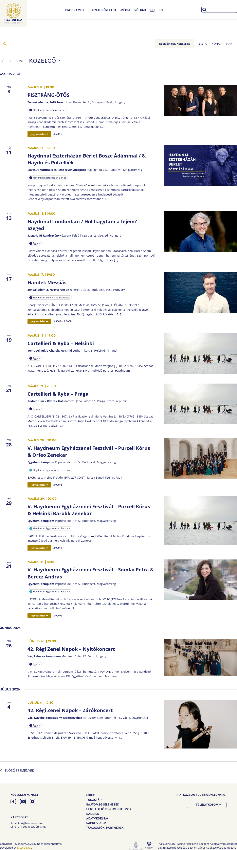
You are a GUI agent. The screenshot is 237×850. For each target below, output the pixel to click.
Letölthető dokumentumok (108, 809)
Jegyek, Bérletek (102, 10)
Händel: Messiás (47, 282)
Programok (75, 10)
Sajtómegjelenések (102, 804)
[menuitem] (152, 10)
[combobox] (219, 10)
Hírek (90, 795)
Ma (21, 60)
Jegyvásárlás (38, 134)
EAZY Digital (24, 847)
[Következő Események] (10, 60)
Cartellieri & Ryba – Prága (58, 393)
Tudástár (94, 800)
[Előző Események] (2, 60)
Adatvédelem (97, 818)
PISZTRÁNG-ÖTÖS (48, 95)
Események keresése (174, 43)
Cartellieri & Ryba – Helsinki (61, 343)
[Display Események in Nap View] (229, 43)
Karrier (92, 814)
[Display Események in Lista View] (203, 43)
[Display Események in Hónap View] (216, 43)
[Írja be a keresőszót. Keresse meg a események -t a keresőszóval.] (77, 43)
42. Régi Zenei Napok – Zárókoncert (70, 710)
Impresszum (96, 823)
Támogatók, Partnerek (105, 828)
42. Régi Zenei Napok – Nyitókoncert (71, 649)
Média (125, 10)
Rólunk (140, 10)
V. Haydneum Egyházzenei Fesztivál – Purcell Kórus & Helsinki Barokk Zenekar (89, 510)
